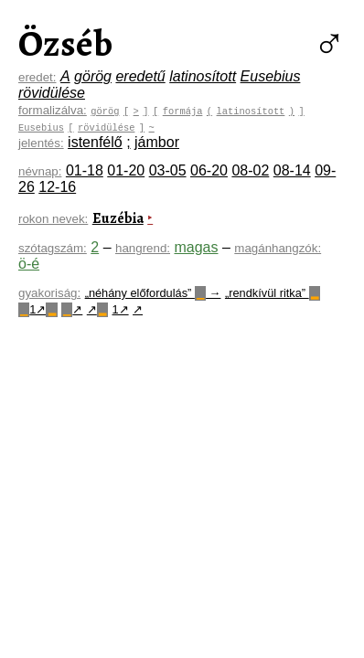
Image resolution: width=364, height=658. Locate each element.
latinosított (202, 76)
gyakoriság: (49, 293)
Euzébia (118, 218)
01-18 (84, 170)
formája (183, 110)
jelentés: (41, 143)
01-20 (126, 170)
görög (93, 76)
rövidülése (51, 93)
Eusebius (271, 76)
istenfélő (95, 142)
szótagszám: (52, 248)
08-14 (292, 170)
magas (196, 247)
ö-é (28, 263)
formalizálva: (52, 110)
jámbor (156, 142)
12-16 (57, 187)
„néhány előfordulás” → (153, 293)
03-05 (168, 170)
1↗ (38, 309)
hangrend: (142, 248)
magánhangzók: (277, 248)
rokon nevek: (53, 219)
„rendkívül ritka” (272, 293)
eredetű (140, 76)
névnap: (39, 171)
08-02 (250, 170)
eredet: (37, 77)
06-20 (209, 170)
